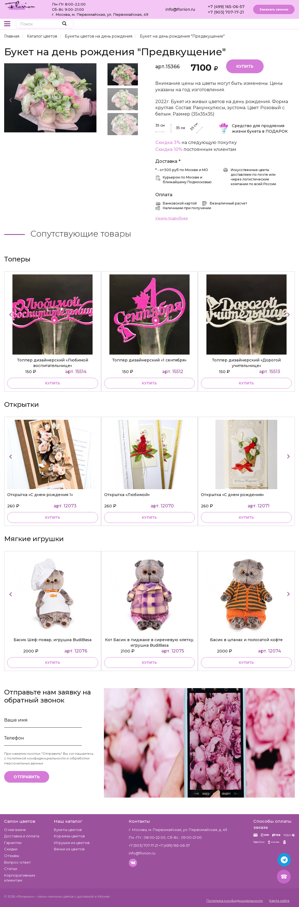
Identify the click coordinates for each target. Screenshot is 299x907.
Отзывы (11, 855)
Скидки (10, 849)
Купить (244, 66)
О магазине (15, 829)
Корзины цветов (69, 836)
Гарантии (13, 842)
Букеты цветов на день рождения (98, 36)
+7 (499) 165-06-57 (226, 6)
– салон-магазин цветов (54, 896)
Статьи (10, 868)
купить (52, 383)
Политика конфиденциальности (234, 900)
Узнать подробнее (171, 218)
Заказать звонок (273, 9)
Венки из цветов (69, 849)
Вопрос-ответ (17, 862)
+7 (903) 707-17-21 (226, 12)
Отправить (27, 776)
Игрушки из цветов (72, 842)
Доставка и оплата (21, 836)
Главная (11, 36)
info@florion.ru (180, 9)
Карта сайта (279, 900)
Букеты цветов (68, 829)
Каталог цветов (42, 36)
